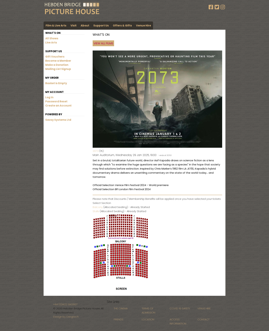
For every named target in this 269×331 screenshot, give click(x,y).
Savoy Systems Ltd (58, 120)
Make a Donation (56, 65)
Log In (49, 97)
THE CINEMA (121, 308)
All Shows (51, 38)
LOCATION (148, 319)
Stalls (96, 211)
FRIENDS (118, 319)
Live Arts (51, 42)
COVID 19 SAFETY (180, 308)
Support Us (101, 25)
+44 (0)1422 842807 (65, 304)
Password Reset (56, 101)
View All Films (103, 43)
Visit (74, 25)
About (85, 25)
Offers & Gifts (122, 25)
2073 (96, 151)
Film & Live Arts (56, 25)
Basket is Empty (56, 83)
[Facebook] (211, 7)
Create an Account (58, 105)
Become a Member (58, 61)
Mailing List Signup (58, 69)
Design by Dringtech (66, 316)
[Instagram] (222, 7)
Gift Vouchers (55, 56)
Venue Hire (143, 25)
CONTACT (203, 319)
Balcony (98, 207)
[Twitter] (217, 7)
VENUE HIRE (204, 308)
